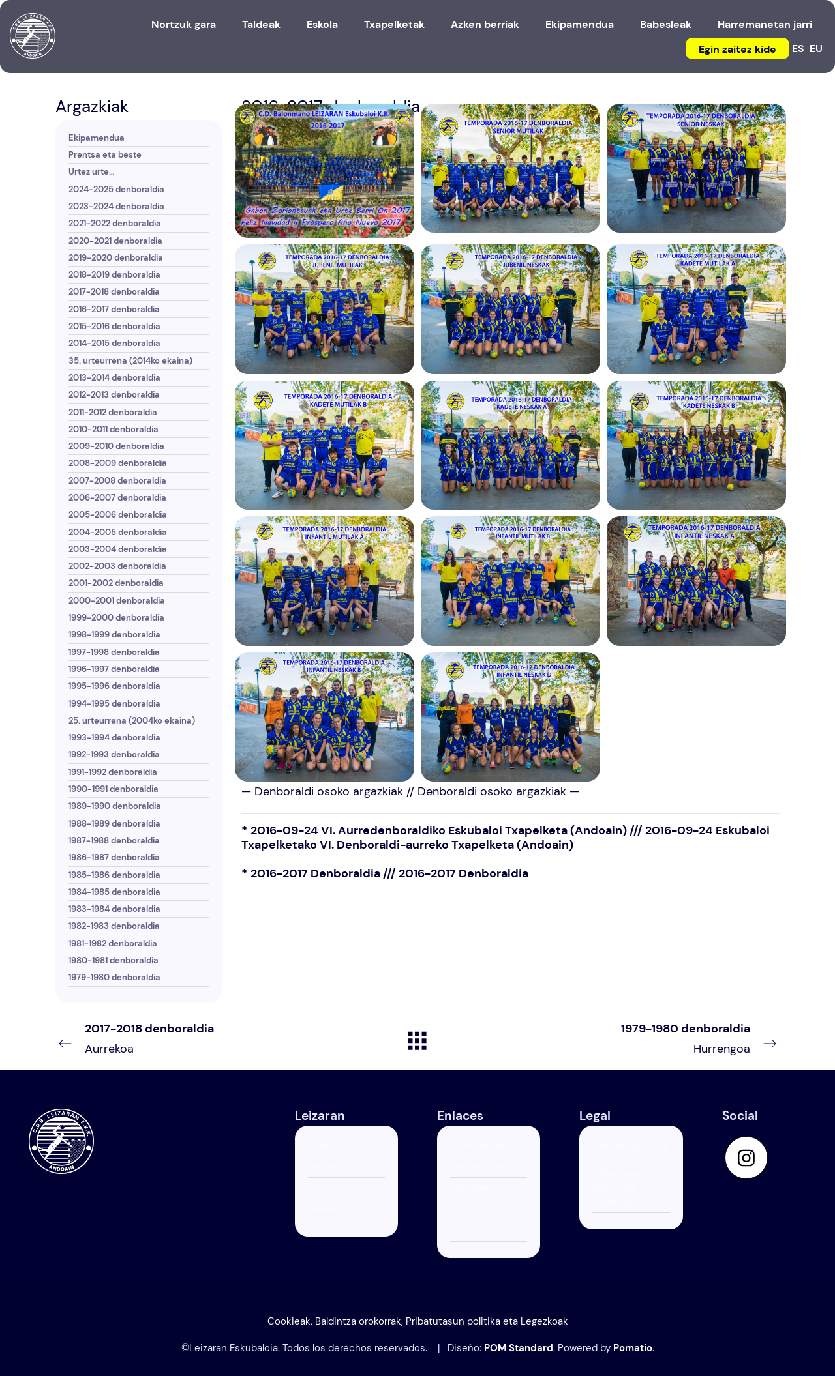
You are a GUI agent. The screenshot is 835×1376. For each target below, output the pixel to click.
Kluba (318, 1145)
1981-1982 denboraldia (112, 943)
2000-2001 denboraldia (116, 600)
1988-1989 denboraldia (114, 823)
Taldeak (322, 1166)
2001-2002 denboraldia (116, 583)
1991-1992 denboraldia (112, 772)
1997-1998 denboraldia (114, 652)
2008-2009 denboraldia (117, 463)
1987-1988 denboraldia (114, 840)
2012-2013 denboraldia (114, 394)
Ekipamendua (96, 137)
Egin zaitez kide (479, 1166)
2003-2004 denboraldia (117, 549)
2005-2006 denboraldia (117, 514)
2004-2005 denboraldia (117, 532)
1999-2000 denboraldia (116, 617)
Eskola (320, 1187)
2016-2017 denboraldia (114, 309)
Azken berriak (476, 1145)
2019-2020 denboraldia (115, 257)
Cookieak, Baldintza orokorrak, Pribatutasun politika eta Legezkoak (629, 1174)
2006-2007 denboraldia (117, 497)
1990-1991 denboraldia (113, 789)
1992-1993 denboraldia (114, 754)
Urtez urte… (91, 171)
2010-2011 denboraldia (113, 429)
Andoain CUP (333, 1209)
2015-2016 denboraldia (114, 326)
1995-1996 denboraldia (114, 686)
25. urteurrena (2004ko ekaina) (131, 720)
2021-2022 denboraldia (114, 223)
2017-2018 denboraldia (114, 291)
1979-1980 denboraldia (114, 977)
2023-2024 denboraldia (116, 206)
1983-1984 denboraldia (114, 909)
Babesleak (470, 1187)
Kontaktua (470, 1230)
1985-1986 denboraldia (114, 875)
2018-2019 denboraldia (114, 274)
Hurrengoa (641, 1038)
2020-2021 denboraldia (115, 240)
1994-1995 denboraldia (114, 703)
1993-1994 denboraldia (114, 737)
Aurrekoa (193, 1038)
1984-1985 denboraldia (114, 892)
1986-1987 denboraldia (114, 857)
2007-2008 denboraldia (117, 480)
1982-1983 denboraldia (114, 925)
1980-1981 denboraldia (113, 960)
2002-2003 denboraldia (117, 566)
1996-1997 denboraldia (114, 669)
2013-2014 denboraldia (114, 377)
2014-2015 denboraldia (114, 343)
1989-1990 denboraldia (114, 806)
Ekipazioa (468, 1209)
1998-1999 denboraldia (114, 634)
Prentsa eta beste (105, 154)
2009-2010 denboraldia (116, 446)
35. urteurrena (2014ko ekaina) (130, 360)
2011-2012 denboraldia (112, 412)
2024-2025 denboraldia (116, 189)
